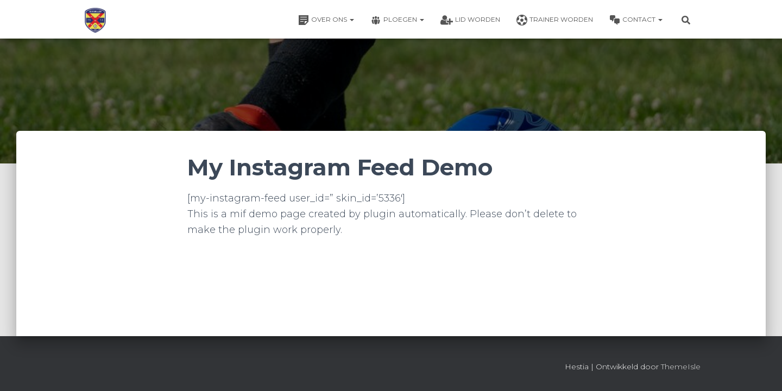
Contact (636, 20)
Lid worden (470, 20)
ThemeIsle (681, 366)
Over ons (326, 20)
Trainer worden (554, 20)
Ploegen (397, 20)
